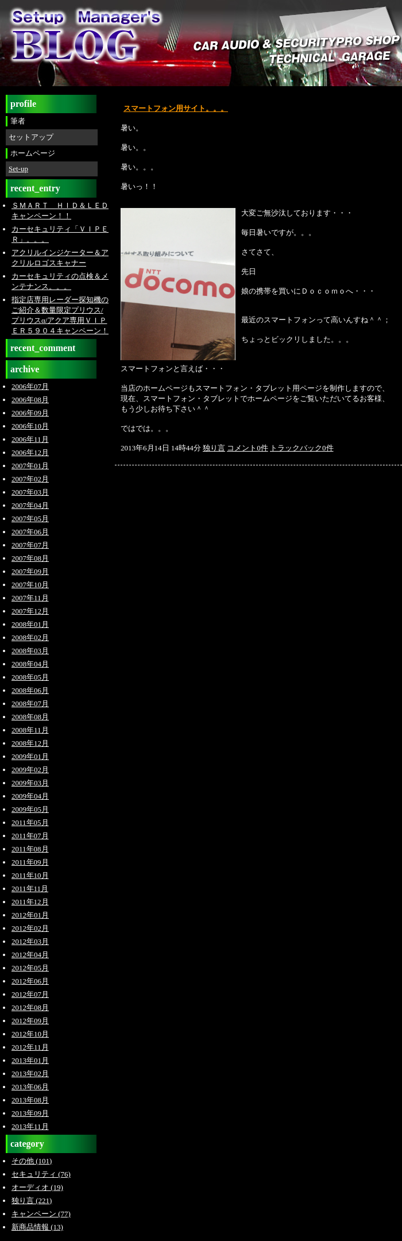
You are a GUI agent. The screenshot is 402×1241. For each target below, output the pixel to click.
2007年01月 (30, 465)
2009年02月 (30, 769)
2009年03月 (30, 782)
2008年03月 (30, 650)
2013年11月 (30, 1126)
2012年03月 (30, 941)
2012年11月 (30, 1047)
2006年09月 (30, 412)
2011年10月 (30, 875)
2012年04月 (30, 954)
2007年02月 (30, 479)
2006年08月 (30, 399)
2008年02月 (30, 637)
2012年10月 (30, 1034)
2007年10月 (30, 584)
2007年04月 (30, 505)
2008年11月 (30, 730)
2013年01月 (30, 1060)
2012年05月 (30, 967)
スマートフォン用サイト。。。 (175, 108)
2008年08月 (30, 716)
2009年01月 (30, 756)
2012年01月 (30, 915)
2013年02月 (30, 1073)
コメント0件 (247, 448)
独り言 (214, 448)
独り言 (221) (31, 1200)
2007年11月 (30, 597)
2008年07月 (30, 703)
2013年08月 (30, 1100)
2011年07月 (30, 835)
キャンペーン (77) (41, 1213)
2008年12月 (30, 743)
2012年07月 (30, 994)
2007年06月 (30, 531)
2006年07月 (30, 386)
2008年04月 (30, 664)
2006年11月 (30, 439)
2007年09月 (30, 571)
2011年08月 (30, 849)
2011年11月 (29, 888)
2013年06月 (30, 1086)
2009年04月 (30, 796)
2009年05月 (30, 809)
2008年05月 (30, 677)
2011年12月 (30, 901)
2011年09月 (30, 862)
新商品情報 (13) (37, 1227)
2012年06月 (30, 981)
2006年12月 (30, 452)
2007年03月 (30, 492)
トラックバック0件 (302, 448)
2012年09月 (30, 1020)
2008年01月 (30, 624)
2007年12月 (30, 611)
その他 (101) (31, 1161)
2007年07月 (30, 545)
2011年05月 (30, 822)
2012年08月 (30, 1007)
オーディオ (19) (37, 1187)
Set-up (18, 168)
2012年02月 (30, 928)
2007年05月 (30, 518)
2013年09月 (30, 1113)
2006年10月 (30, 426)
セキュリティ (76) (41, 1174)
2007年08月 (30, 558)
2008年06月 (30, 690)
